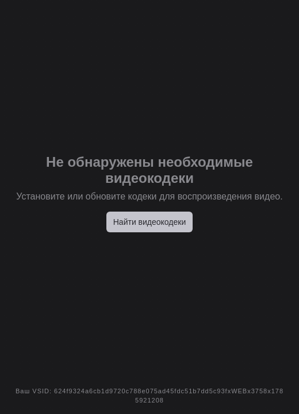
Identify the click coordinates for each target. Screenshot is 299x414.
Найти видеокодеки (149, 222)
